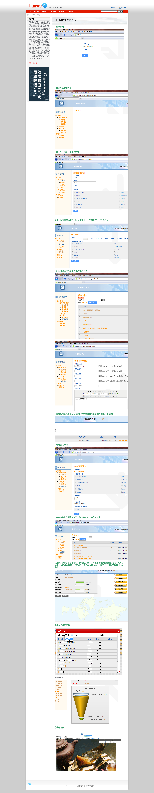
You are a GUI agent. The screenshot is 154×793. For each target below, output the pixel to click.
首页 (29, 11)
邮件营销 (36, 11)
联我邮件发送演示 (36, 15)
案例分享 (53, 11)
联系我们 (113, 7)
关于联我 (70, 11)
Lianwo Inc (73, 786)
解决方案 (45, 11)
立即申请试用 (33, 63)
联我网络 (38, 5)
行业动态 (61, 11)
